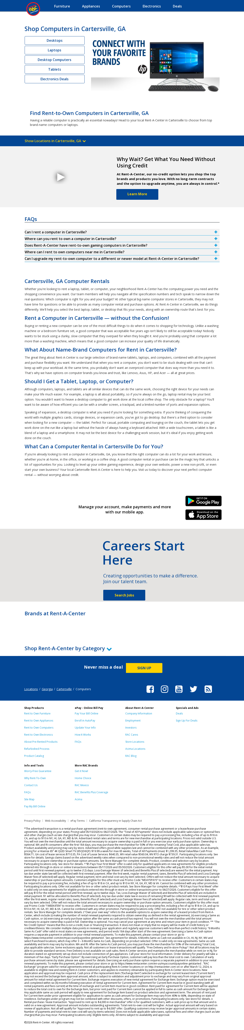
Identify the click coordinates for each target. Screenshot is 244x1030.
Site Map (29, 799)
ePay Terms (77, 821)
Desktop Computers (54, 59)
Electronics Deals (54, 79)
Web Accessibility (55, 821)
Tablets (54, 69)
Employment (133, 720)
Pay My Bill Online (34, 806)
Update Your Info (85, 727)
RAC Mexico (82, 785)
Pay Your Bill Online (86, 713)
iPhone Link (203, 516)
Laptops (54, 50)
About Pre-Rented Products (40, 742)
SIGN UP (144, 668)
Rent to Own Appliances (38, 720)
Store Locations (134, 742)
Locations (31, 689)
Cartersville (64, 689)
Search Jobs (124, 595)
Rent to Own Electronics (38, 734)
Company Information (138, 713)
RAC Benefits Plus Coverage (91, 792)
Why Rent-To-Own (35, 778)
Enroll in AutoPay (85, 720)
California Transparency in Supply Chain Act (115, 821)
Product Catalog (34, 756)
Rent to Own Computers (38, 727)
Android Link (203, 502)
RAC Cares (131, 734)
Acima (78, 799)
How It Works (83, 734)
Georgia (47, 689)
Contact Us (30, 785)
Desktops (55, 40)
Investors (130, 727)
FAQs (78, 742)
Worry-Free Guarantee (37, 771)
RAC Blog (130, 756)
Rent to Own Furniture (37, 713)
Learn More (137, 194)
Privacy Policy (32, 821)
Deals (179, 713)
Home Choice (83, 778)
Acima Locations (135, 749)
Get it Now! (81, 771)
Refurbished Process (36, 749)
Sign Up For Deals (186, 720)
